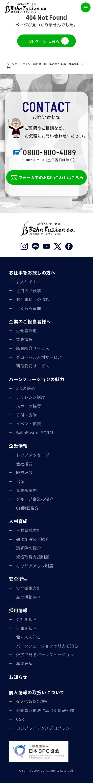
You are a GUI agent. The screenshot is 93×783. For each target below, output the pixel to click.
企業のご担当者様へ (30, 321)
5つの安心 (25, 388)
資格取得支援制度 (32, 557)
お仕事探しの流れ (32, 299)
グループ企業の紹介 (34, 499)
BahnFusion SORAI (34, 432)
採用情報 (18, 610)
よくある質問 (28, 308)
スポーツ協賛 (28, 406)
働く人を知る (28, 637)
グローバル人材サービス (39, 357)
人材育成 (18, 521)
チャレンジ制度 (30, 397)
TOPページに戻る (43, 41)
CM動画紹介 (27, 508)
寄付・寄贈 (26, 415)
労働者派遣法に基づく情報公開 (45, 710)
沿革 (20, 481)
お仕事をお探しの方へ (32, 272)
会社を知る (26, 619)
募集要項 (24, 663)
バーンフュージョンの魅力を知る (47, 646)
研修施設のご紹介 (32, 539)
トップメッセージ (32, 455)
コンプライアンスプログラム (43, 728)
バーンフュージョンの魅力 (36, 379)
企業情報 (18, 445)
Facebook (68, 246)
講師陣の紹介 (28, 548)
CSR (20, 719)
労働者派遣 (26, 330)
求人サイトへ (28, 282)
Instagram (24, 246)
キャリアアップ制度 (35, 566)
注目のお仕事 (28, 291)
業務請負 (24, 339)
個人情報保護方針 (32, 701)
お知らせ (18, 677)
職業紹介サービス (32, 348)
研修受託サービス (32, 366)
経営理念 (24, 472)
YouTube (46, 246)
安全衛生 (18, 579)
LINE (35, 246)
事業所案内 (26, 490)
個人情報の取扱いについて (37, 692)
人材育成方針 (28, 530)
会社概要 (24, 464)
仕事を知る (26, 628)
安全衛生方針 (28, 588)
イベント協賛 (28, 423)
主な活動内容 (28, 597)
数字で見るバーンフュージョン (45, 654)
